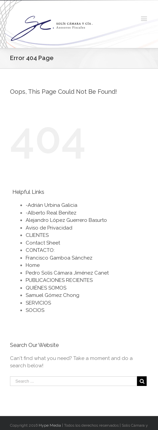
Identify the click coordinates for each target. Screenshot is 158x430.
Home (33, 265)
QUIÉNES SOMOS (46, 288)
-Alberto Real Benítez (51, 213)
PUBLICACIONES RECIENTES (59, 280)
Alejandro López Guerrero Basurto (66, 220)
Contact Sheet (43, 243)
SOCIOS (35, 310)
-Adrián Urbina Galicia (51, 205)
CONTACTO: (40, 250)
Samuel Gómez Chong (52, 295)
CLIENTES (37, 235)
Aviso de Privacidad (49, 228)
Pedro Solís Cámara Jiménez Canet (67, 273)
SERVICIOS (38, 303)
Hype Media (50, 425)
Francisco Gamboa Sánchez (59, 258)
